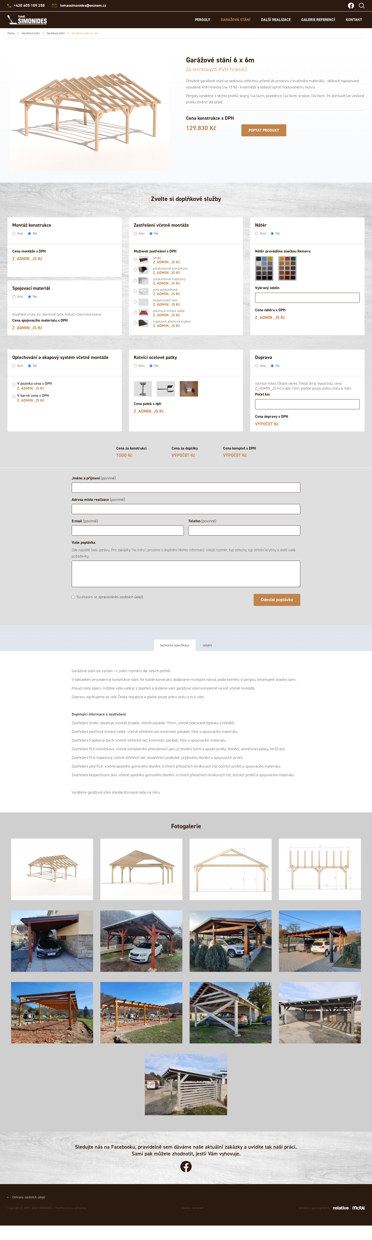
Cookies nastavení (192, 1222)
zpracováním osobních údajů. (121, 596)
